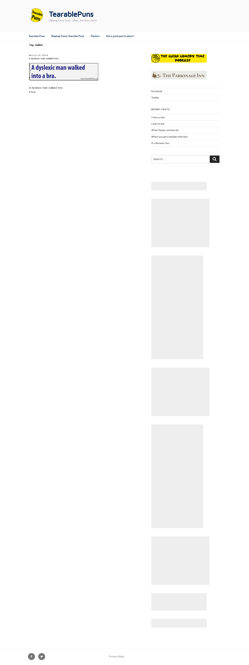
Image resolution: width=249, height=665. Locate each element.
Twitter (155, 97)
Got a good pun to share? (120, 36)
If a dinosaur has (160, 143)
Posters (95, 36)
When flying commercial (164, 130)
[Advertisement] (179, 186)
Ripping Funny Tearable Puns (67, 36)
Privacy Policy (117, 656)
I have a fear (158, 117)
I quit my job (157, 123)
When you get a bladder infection (169, 136)
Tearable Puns (37, 36)
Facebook (156, 91)
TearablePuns (71, 14)
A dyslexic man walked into (44, 58)
